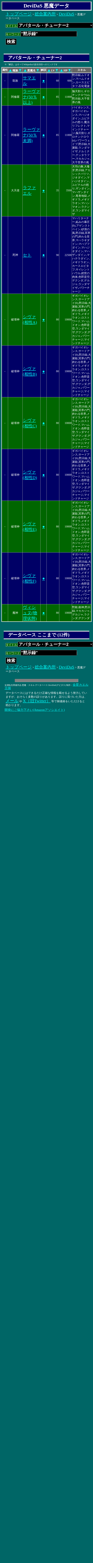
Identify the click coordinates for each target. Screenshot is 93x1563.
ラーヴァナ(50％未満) (31, 135)
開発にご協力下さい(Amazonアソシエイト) (35, 710)
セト (27, 255)
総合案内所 (45, 14)
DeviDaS (66, 14)
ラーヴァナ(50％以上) (31, 97)
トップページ (19, 14)
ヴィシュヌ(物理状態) (30, 613)
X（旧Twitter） (37, 701)
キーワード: (41, 34)
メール (12, 701)
